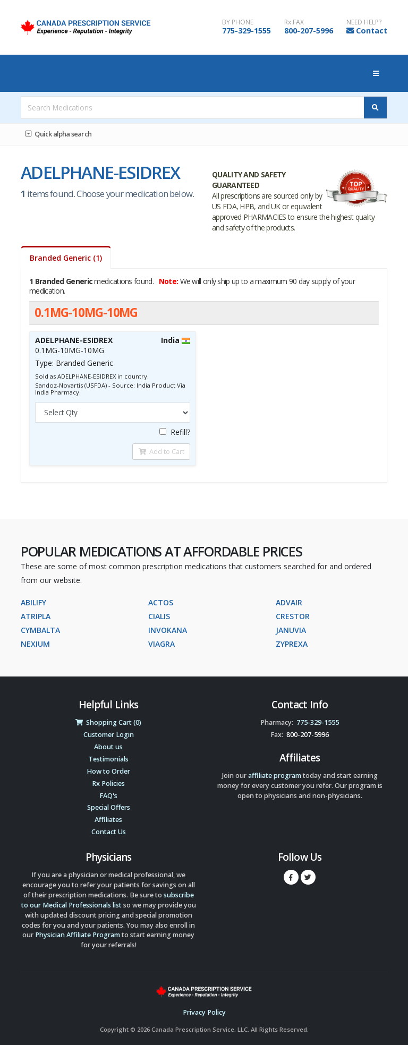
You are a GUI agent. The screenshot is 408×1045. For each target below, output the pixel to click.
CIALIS (159, 616)
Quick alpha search (58, 134)
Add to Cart (161, 451)
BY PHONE (237, 22)
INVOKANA (167, 630)
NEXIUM (35, 644)
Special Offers (108, 807)
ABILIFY (33, 602)
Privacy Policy (204, 1012)
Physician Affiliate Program (77, 934)
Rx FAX (294, 22)
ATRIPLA (35, 616)
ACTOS (160, 602)
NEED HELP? (363, 22)
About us (108, 746)
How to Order (108, 771)
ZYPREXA (292, 644)
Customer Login (108, 734)
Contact (371, 30)
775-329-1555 (246, 30)
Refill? (174, 432)
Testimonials (108, 759)
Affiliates (108, 819)
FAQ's (108, 795)
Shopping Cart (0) (108, 722)
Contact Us (108, 831)
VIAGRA (161, 644)
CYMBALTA (40, 630)
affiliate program (274, 775)
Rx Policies (108, 783)
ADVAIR (289, 602)
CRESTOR (293, 616)
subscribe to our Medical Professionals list (107, 900)
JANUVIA (291, 630)
